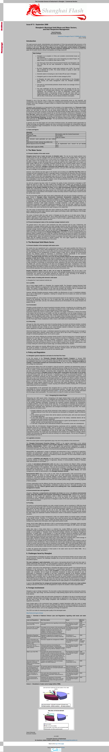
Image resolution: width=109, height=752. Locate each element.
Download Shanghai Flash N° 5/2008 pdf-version (72, 36)
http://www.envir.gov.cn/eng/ (34, 613)
